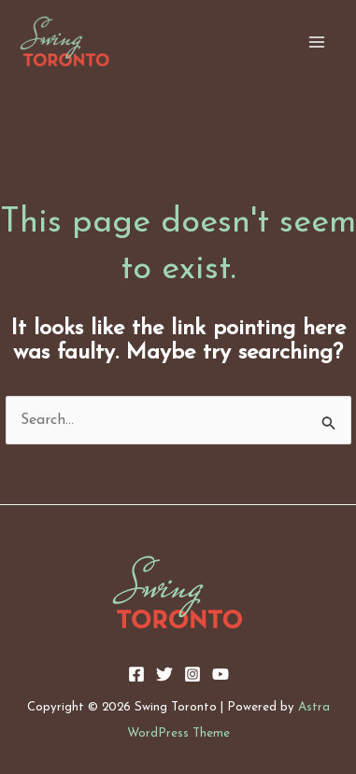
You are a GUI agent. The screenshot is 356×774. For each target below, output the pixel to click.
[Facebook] (136, 674)
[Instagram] (192, 674)
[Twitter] (164, 674)
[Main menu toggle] (316, 42)
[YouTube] (220, 674)
